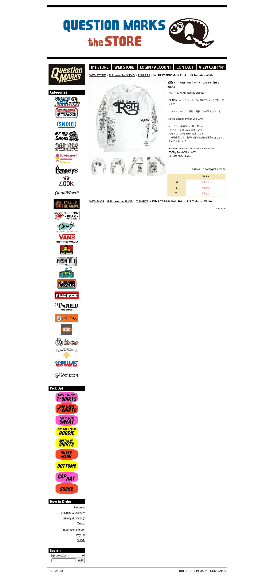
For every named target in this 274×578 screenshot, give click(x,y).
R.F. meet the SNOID (122, 75)
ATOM (59, 570)
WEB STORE (97, 75)
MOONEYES (184, 156)
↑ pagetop (220, 208)
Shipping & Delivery (73, 512)
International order (73, 529)
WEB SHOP (96, 201)
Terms (81, 523)
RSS (50, 570)
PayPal (80, 535)
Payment (79, 507)
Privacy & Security (73, 518)
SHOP (81, 540)
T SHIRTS (144, 75)
